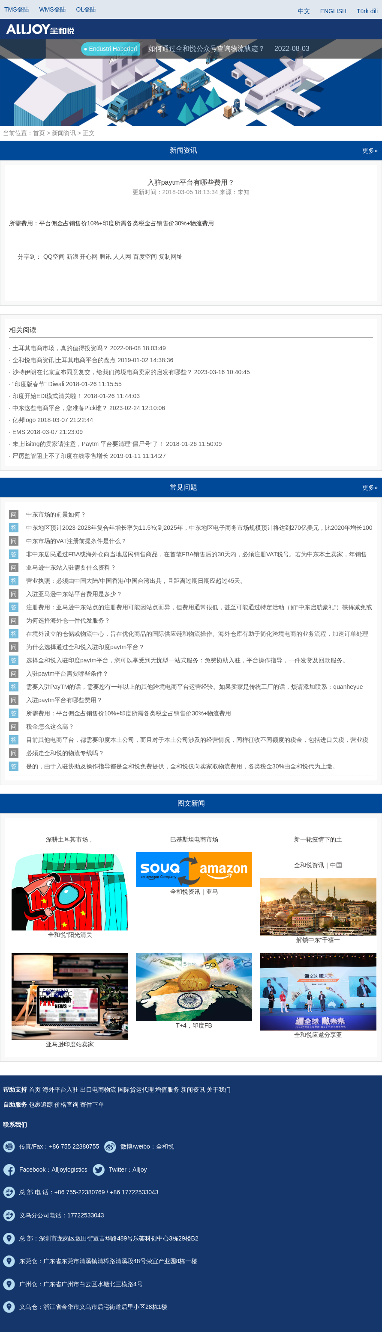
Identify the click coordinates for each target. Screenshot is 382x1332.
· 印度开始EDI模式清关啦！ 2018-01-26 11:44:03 (74, 396)
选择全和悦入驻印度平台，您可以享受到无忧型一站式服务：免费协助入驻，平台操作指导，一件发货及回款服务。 (187, 660)
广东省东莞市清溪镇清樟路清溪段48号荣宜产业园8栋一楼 (120, 1261)
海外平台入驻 (60, 1089)
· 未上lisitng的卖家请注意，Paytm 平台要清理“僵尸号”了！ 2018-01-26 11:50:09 (115, 443)
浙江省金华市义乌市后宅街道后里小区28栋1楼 (105, 1306)
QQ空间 (54, 256)
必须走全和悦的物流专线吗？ (65, 753)
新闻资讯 (193, 1089)
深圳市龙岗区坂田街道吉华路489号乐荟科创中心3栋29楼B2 (119, 1238)
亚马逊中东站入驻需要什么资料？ (71, 567)
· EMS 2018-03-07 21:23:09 (46, 431)
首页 (35, 1089)
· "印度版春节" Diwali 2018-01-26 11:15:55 (65, 384)
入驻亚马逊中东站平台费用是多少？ (74, 594)
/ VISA (199, 580)
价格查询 (66, 1104)
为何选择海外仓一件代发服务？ (68, 620)
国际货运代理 (136, 1089)
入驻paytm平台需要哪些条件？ (67, 673)
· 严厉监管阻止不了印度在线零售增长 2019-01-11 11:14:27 (87, 455)
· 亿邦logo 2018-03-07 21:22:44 (51, 419)
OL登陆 (86, 9)
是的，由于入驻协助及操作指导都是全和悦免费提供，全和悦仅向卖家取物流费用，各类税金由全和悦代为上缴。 (182, 766)
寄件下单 (92, 1104)
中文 (304, 11)
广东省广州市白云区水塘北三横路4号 (93, 1284)
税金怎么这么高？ (50, 726)
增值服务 (167, 1089)
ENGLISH (333, 11)
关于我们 (219, 1089)
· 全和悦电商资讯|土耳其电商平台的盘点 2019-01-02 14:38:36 (91, 360)
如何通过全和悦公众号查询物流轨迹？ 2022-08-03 (195, 49)
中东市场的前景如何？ (56, 514)
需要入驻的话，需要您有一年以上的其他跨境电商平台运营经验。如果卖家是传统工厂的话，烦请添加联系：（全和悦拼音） (194, 686)
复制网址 (171, 256)
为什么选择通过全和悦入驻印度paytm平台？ (85, 647)
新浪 (72, 256)
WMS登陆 (52, 9)
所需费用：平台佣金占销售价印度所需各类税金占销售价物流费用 (128, 713)
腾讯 (105, 256)
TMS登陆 (16, 9)
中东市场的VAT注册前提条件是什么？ (76, 541)
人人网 (122, 256)
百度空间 (145, 256)
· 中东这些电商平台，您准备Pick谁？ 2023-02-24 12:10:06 (87, 408)
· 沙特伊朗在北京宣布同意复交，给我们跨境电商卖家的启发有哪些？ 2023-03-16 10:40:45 (129, 372)
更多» (370, 150)
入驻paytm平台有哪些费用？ (64, 700)
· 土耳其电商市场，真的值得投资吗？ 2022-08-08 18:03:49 (87, 348)
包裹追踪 (41, 1104)
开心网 (89, 256)
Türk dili (367, 11)
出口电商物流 (98, 1089)
